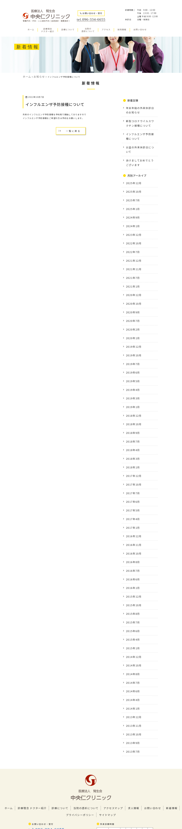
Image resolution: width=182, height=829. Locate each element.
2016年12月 (132, 484)
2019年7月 (131, 330)
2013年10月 (132, 661)
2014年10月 (132, 599)
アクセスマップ (95, 732)
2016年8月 (131, 507)
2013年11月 (132, 653)
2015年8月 (131, 553)
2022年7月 (131, 230)
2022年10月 (132, 222)
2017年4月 (131, 468)
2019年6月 (131, 338)
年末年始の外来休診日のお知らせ (140, 108)
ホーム (9, 732)
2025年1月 (131, 191)
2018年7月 (131, 399)
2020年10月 (132, 276)
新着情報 (144, 732)
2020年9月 (131, 284)
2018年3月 (131, 415)
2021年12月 (132, 238)
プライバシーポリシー (165, 732)
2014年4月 (131, 630)
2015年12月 (132, 538)
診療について (51, 732)
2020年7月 (131, 291)
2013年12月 (132, 645)
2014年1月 (131, 638)
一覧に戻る (73, 129)
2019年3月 (131, 361)
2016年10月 (132, 499)
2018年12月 (132, 376)
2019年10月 (132, 322)
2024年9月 (131, 199)
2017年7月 (131, 445)
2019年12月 (132, 314)
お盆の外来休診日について (139, 140)
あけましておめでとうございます (140, 150)
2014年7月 (131, 615)
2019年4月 (131, 353)
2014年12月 (132, 591)
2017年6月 (131, 453)
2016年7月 (131, 515)
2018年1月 (131, 422)
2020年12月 (132, 268)
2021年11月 (132, 245)
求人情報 (112, 732)
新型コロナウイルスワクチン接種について (140, 119)
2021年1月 (131, 261)
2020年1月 (131, 307)
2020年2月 (131, 299)
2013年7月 (131, 676)
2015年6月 (131, 568)
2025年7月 (131, 184)
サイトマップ (91, 738)
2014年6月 (131, 622)
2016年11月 (132, 492)
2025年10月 (132, 176)
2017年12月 (132, 430)
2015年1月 (131, 584)
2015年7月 (131, 561)
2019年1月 (131, 368)
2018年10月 (132, 384)
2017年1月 (131, 476)
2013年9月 (131, 668)
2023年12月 (132, 215)
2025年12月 (132, 168)
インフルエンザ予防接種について (53, 103)
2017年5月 (131, 461)
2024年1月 (131, 207)
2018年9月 (131, 391)
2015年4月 (131, 576)
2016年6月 (131, 522)
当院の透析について (73, 732)
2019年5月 (131, 345)
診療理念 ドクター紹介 (29, 732)
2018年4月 (131, 407)
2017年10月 (132, 438)
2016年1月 (131, 530)
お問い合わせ (128, 732)
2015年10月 (132, 545)
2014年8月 (131, 607)
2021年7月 (131, 253)
